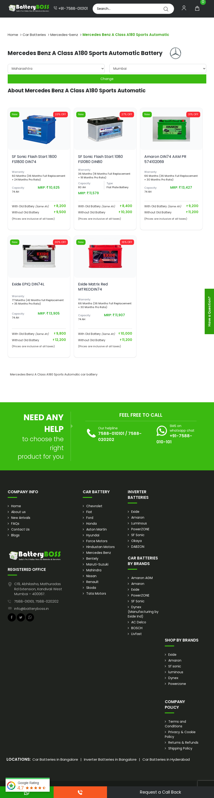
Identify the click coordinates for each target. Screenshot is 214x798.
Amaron (137, 517)
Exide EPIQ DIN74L (28, 284)
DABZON (137, 546)
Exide (135, 511)
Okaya (136, 540)
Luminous (139, 523)
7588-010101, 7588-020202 (36, 601)
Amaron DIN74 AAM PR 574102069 (165, 159)
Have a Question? (209, 311)
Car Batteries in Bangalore (55, 759)
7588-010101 (111, 433)
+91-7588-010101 (71, 8)
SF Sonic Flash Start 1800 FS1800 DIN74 (34, 159)
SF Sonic (138, 535)
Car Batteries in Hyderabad (166, 759)
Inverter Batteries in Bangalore (110, 759)
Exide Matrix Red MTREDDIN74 (93, 286)
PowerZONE (140, 529)
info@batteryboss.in (31, 608)
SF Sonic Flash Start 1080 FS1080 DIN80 (100, 159)
